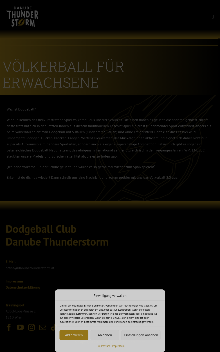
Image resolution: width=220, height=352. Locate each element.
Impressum (104, 345)
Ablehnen (105, 335)
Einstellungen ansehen (141, 335)
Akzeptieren (74, 335)
